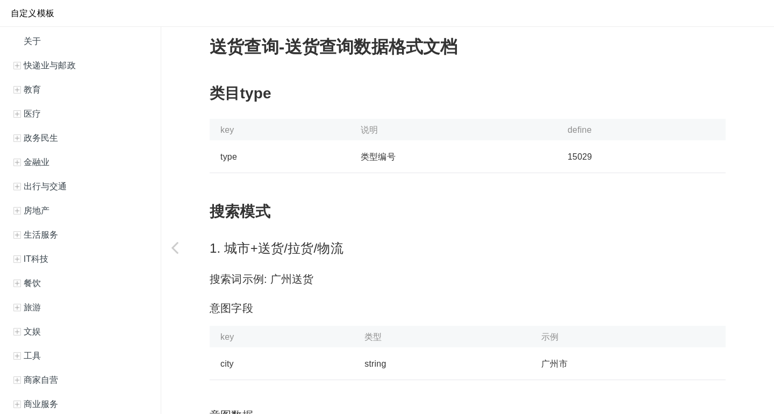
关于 (31, 41)
